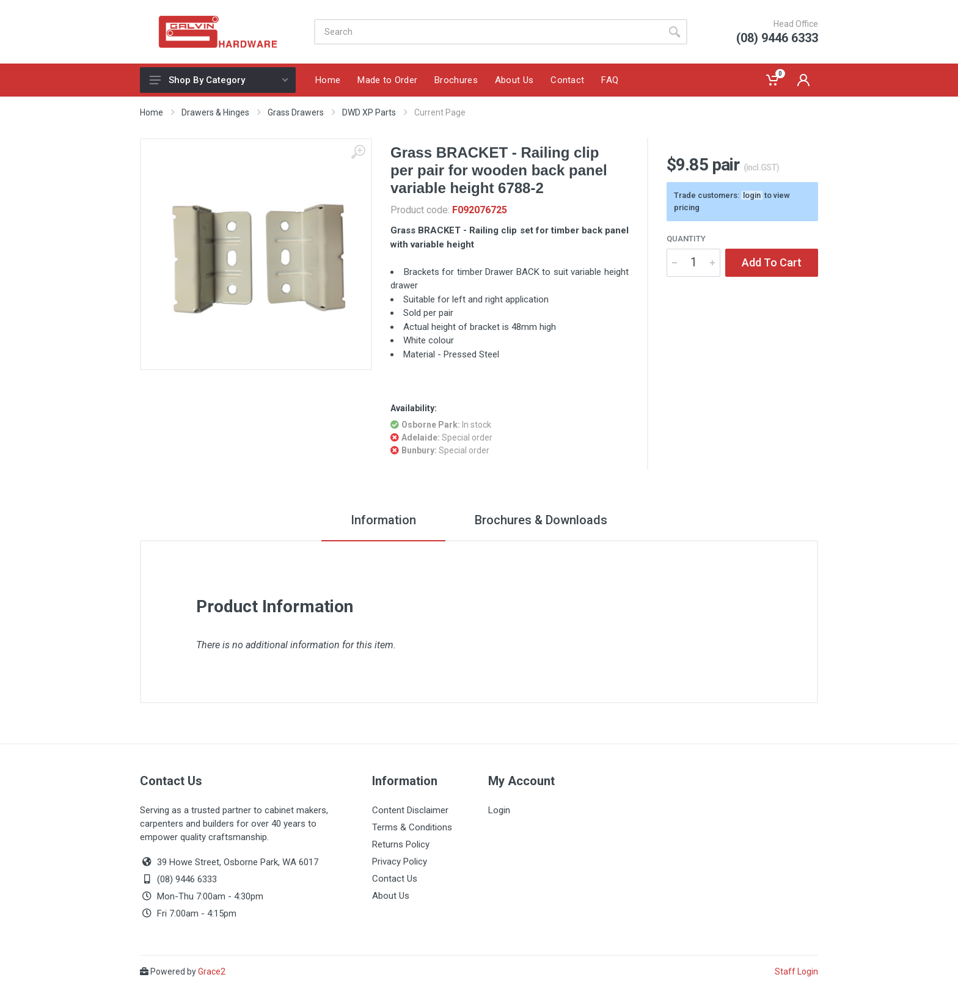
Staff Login (796, 971)
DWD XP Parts (369, 112)
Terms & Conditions (412, 827)
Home (151, 112)
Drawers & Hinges (215, 112)
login (752, 195)
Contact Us (394, 878)
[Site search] (488, 32)
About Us (390, 895)
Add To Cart (772, 262)
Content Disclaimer (410, 810)
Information (383, 520)
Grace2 (211, 971)
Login (499, 810)
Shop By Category (219, 80)
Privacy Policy (399, 861)
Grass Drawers (296, 112)
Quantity (686, 238)
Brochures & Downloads (541, 520)
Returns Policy (401, 844)
